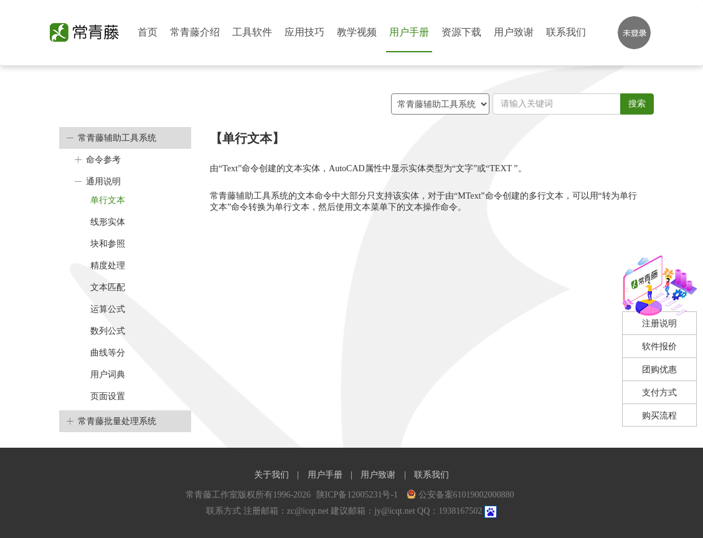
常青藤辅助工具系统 (117, 138)
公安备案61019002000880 (460, 494)
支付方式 (659, 392)
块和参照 (107, 243)
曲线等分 (107, 352)
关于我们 (271, 474)
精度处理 (107, 265)
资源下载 (461, 32)
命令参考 (103, 159)
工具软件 (252, 32)
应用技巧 (304, 32)
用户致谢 (514, 32)
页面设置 (107, 396)
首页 (148, 32)
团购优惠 (659, 369)
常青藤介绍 (195, 32)
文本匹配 (107, 287)
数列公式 (107, 331)
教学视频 (357, 32)
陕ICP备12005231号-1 (358, 494)
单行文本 (107, 200)
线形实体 (107, 222)
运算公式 (107, 309)
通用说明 (103, 181)
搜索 (637, 103)
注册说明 (659, 323)
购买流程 (659, 415)
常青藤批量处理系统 (117, 421)
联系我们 (566, 32)
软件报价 (659, 346)
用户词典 (107, 374)
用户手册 (409, 32)
